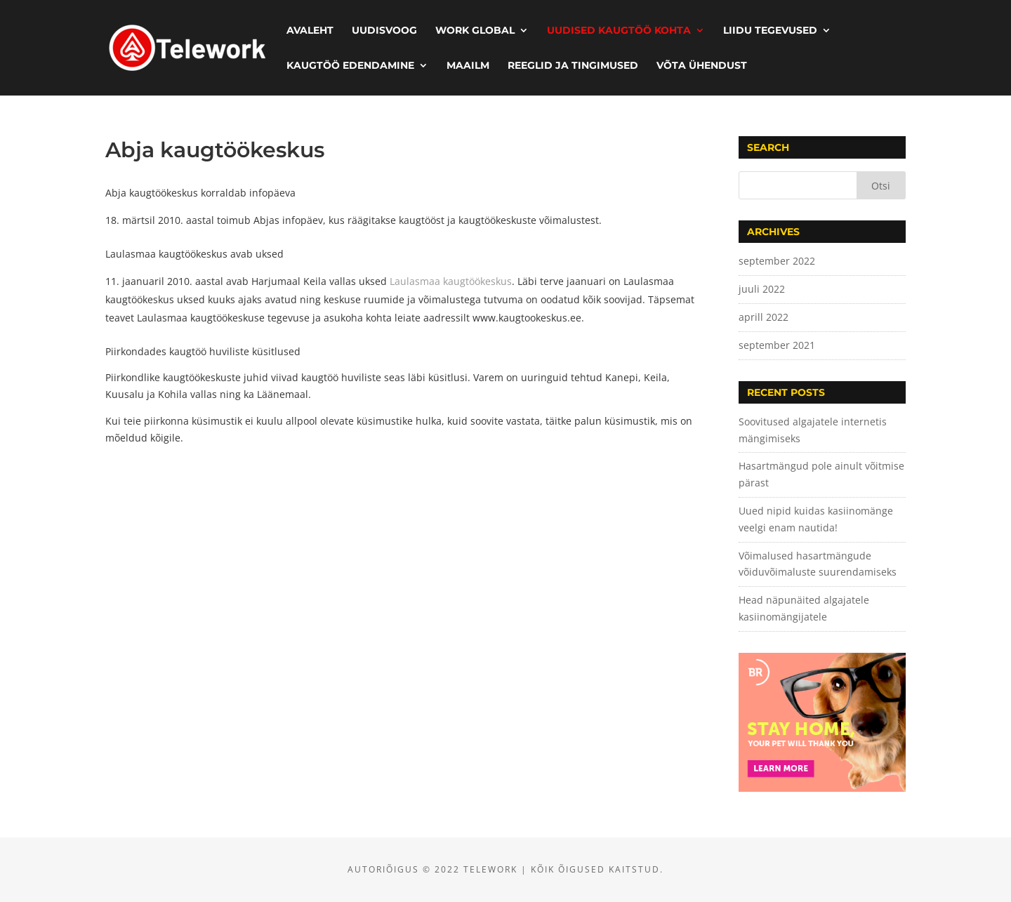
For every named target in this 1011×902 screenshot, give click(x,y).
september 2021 (777, 345)
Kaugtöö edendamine (350, 66)
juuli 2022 (762, 289)
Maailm (468, 66)
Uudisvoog (384, 31)
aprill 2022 (763, 317)
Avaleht (309, 31)
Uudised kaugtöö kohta (619, 31)
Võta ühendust (701, 66)
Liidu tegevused (770, 31)
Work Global (475, 31)
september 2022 (777, 260)
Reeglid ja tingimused (573, 66)
